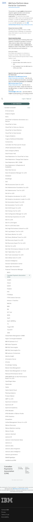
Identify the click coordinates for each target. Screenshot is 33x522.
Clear (28, 107)
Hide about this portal (13, 7)
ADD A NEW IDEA (16, 103)
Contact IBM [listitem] (5, 509)
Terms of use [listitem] (5, 514)
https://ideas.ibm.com (26, 24)
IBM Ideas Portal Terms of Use (20, 488)
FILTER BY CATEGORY (9, 107)
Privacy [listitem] (3, 512)
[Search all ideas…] (10, 99)
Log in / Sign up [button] (27, 98)
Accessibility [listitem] (5, 517)
